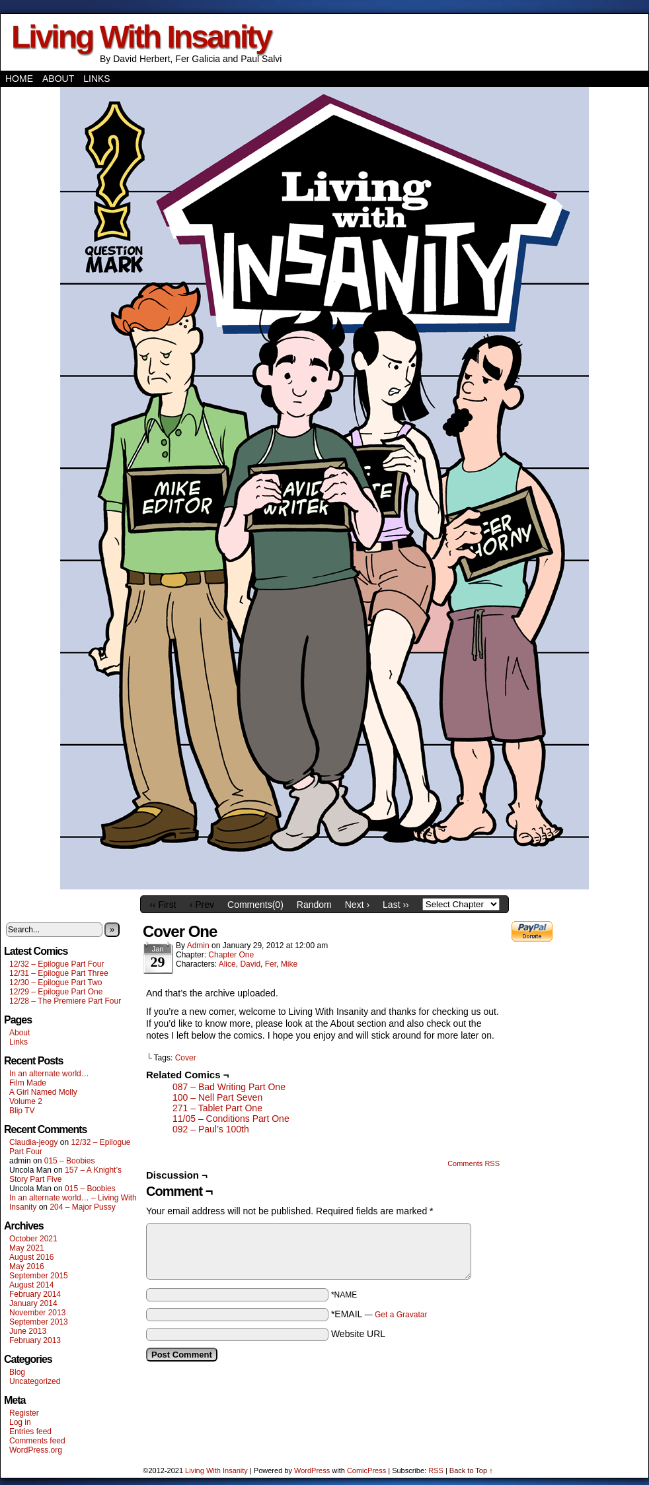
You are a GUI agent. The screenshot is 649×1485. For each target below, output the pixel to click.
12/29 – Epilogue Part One (55, 991)
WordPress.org (35, 1450)
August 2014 (31, 1285)
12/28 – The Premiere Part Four (65, 1001)
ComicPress (366, 1470)
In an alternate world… (49, 1073)
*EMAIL (379, 1314)
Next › (357, 904)
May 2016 (26, 1266)
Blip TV (21, 1110)
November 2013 (37, 1312)
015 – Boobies (69, 1160)
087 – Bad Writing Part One (229, 1087)
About (58, 78)
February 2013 (35, 1340)
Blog (17, 1372)
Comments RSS (473, 1163)
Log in (20, 1422)
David (250, 964)
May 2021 (26, 1248)
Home (19, 78)
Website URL (358, 1334)
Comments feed (37, 1440)
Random (314, 904)
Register (24, 1413)
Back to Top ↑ (471, 1470)
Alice (227, 964)
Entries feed (30, 1431)
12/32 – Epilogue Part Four (56, 964)
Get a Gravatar (401, 1314)
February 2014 (35, 1294)
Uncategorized (34, 1381)
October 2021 (33, 1238)
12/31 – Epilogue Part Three (58, 973)
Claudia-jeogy (33, 1142)
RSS (435, 1470)
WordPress (312, 1470)
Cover (185, 1057)
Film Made (27, 1083)
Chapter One (231, 954)
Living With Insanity (141, 36)
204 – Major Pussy (82, 1207)
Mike (289, 964)
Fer (270, 964)
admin (198, 945)
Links (96, 78)
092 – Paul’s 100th (210, 1129)
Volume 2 (25, 1101)
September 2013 (38, 1322)
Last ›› (396, 904)
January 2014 (33, 1303)
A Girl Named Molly (43, 1092)
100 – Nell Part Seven (217, 1097)
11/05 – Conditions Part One (230, 1118)
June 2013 (27, 1331)
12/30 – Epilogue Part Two (55, 982)
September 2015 (38, 1275)
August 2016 (31, 1257)
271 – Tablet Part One (217, 1108)
